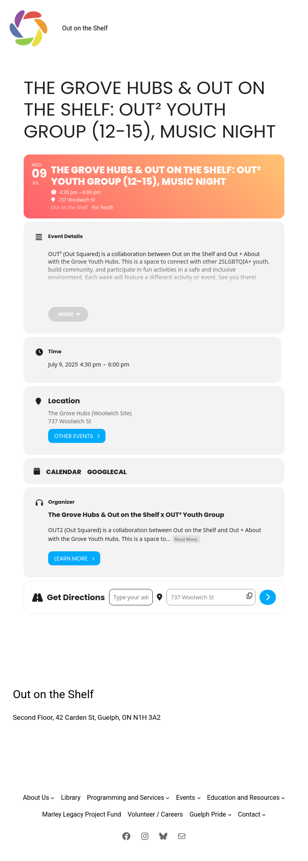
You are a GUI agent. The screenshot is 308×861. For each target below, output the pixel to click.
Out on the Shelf (85, 28)
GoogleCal (107, 472)
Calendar (63, 472)
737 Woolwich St (69, 421)
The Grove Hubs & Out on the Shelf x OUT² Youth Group (136, 514)
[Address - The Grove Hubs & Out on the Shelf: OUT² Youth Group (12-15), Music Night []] (131, 597)
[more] (68, 314)
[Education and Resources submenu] (283, 798)
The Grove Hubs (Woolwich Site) (90, 413)
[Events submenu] (199, 798)
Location (64, 400)
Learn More (74, 558)
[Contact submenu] (264, 815)
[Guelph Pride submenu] (230, 815)
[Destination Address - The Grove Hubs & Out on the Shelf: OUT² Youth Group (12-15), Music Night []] (210, 597)
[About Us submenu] (53, 798)
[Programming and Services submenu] (168, 798)
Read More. (186, 539)
